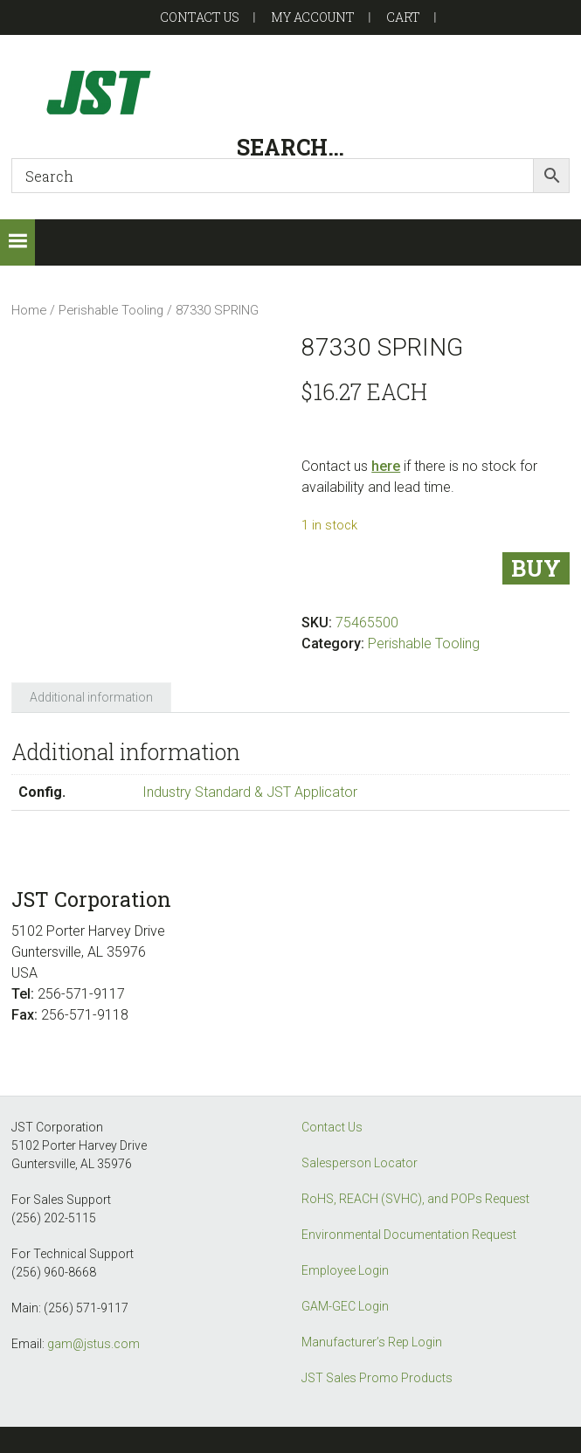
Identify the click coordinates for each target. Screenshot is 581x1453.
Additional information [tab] (91, 697)
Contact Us (332, 1127)
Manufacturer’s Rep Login (371, 1342)
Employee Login (345, 1270)
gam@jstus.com (93, 1344)
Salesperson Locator (359, 1163)
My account (313, 17)
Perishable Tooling (111, 310)
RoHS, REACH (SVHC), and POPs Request (415, 1199)
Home (28, 310)
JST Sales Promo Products (377, 1378)
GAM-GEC (290, 92)
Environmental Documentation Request (408, 1235)
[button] (17, 242)
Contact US (199, 17)
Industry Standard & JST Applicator (249, 792)
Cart (403, 17)
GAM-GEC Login (345, 1306)
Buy (536, 568)
